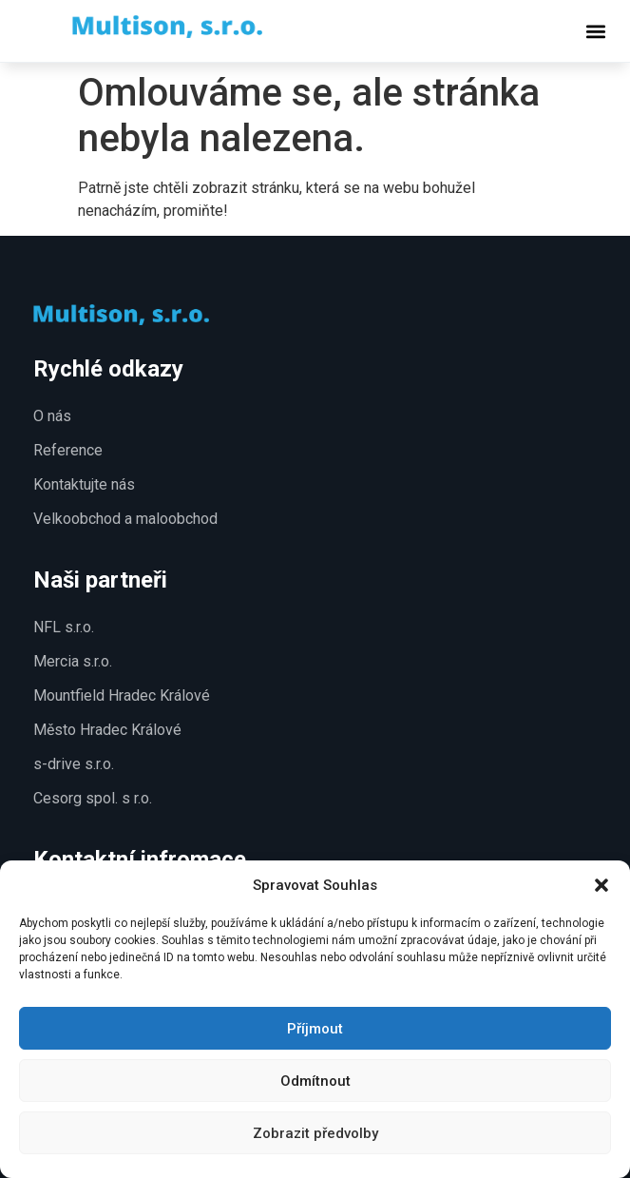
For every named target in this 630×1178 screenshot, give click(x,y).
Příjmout (315, 1028)
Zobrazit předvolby (315, 1133)
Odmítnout (315, 1081)
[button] (601, 885)
